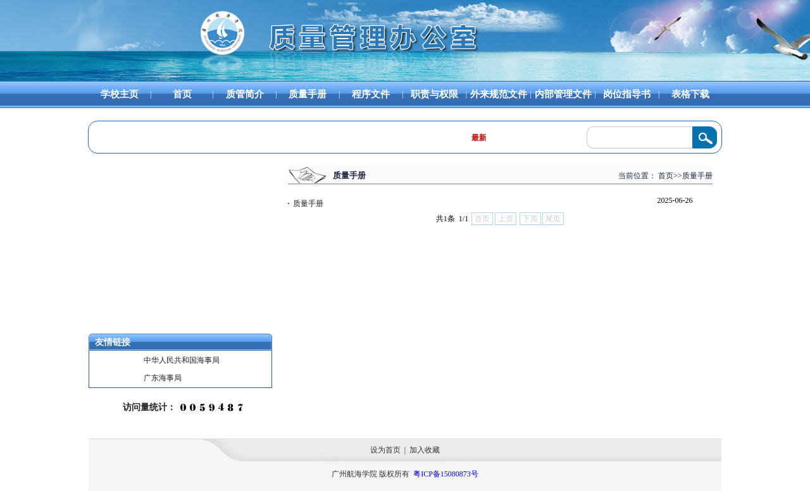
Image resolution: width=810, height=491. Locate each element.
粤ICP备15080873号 (445, 474)
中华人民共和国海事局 (182, 360)
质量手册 (305, 203)
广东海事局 (163, 377)
